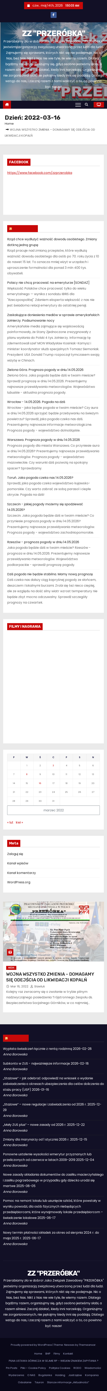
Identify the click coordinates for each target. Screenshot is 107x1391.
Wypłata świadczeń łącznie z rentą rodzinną (37, 1048)
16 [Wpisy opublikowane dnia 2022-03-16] (40, 783)
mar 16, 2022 (20, 986)
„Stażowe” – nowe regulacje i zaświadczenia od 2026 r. (45, 1104)
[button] (87, 104)
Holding (60, 1375)
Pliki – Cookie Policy (33, 1368)
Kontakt (68, 1354)
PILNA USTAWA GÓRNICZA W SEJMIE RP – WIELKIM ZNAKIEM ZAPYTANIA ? (53, 1361)
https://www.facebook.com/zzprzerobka (39, 172)
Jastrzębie (75, 1375)
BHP (47, 1354)
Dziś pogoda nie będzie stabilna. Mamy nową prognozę (50, 574)
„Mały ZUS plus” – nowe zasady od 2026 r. (34, 1124)
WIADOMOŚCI (24, 228)
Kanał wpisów (17, 863)
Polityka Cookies (59, 1368)
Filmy (57, 1354)
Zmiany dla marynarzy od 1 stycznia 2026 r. (36, 1139)
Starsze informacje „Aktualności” (68, 1382)
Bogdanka (45, 1375)
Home (9, 123)
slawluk (37, 986)
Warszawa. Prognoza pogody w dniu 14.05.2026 (43, 439)
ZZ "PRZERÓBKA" (53, 33)
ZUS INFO (18, 1038)
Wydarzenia (16, 1375)
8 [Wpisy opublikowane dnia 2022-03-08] (26, 774)
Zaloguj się (15, 854)
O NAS (31, 1375)
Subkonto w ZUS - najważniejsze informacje (36, 1063)
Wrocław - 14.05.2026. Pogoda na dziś (36, 402)
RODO (77, 1368)
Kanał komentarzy (21, 873)
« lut (10, 822)
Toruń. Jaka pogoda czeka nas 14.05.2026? (40, 477)
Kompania (92, 1375)
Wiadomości (92, 1368)
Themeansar (87, 1345)
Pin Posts (11, 1368)
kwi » (19, 822)
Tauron (39, 1382)
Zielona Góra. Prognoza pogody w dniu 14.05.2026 (45, 369)
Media (11, 967)
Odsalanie (24, 1382)
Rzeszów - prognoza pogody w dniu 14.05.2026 (43, 542)
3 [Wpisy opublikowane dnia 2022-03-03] (53, 765)
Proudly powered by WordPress (32, 1345)
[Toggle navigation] (78, 104)
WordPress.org (18, 882)
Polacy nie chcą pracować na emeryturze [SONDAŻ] (48, 282)
